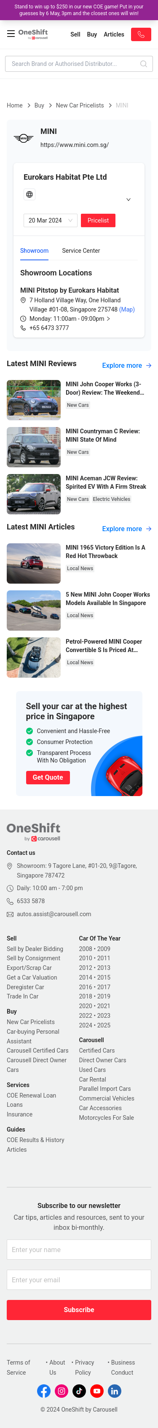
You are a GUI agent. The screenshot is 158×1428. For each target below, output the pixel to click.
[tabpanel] (79, 300)
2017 (103, 987)
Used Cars (92, 1069)
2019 (103, 996)
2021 (103, 1006)
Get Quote (48, 777)
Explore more (126, 365)
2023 (103, 1015)
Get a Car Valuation (32, 977)
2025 (103, 1025)
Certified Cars (97, 1050)
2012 (85, 967)
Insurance (19, 1114)
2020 (85, 1006)
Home (15, 105)
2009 (103, 949)
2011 (103, 958)
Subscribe (79, 1310)
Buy (39, 105)
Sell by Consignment (33, 958)
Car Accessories (100, 1108)
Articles (17, 1149)
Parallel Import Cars (105, 1088)
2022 (85, 1015)
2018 (85, 996)
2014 (85, 977)
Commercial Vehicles (106, 1098)
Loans (15, 1104)
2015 (103, 977)
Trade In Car (22, 996)
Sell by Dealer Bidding (35, 949)
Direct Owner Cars (102, 1060)
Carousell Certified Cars (38, 1050)
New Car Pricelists (80, 105)
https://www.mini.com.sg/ (74, 144)
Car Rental (92, 1079)
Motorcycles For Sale (106, 1117)
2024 (85, 1025)
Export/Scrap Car (29, 967)
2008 (85, 949)
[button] (76, 318)
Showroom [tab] (34, 250)
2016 (85, 987)
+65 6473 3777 (49, 328)
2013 (103, 967)
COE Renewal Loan (31, 1095)
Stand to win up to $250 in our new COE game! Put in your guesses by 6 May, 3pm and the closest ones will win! (79, 10)
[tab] (79, 199)
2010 (85, 958)
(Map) (126, 309)
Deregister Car (25, 987)
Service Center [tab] (81, 250)
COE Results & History (35, 1140)
